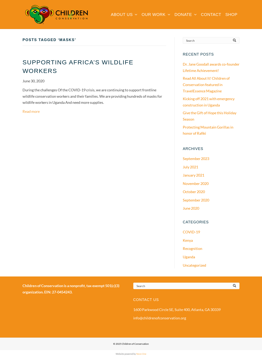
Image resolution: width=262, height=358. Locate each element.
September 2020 (196, 200)
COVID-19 (191, 232)
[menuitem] (124, 14)
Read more (31, 111)
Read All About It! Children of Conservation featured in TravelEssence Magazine (206, 84)
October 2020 (194, 191)
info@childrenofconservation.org (159, 318)
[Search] (211, 40)
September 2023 (196, 158)
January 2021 (193, 175)
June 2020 (191, 208)
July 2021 (190, 167)
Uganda (189, 257)
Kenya (188, 240)
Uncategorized (194, 265)
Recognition (192, 248)
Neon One (141, 353)
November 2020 (196, 183)
